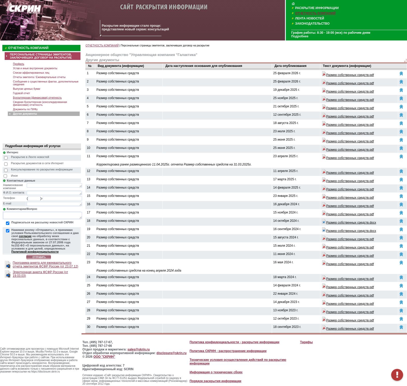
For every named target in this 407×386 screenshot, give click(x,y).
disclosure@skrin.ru (172, 353)
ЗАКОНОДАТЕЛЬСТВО (312, 23)
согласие (25, 236)
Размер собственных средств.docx (351, 222)
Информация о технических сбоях (215, 372)
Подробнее (299, 36)
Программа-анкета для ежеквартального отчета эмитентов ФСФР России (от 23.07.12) (45, 264)
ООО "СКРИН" (104, 357)
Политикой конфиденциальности (35, 251)
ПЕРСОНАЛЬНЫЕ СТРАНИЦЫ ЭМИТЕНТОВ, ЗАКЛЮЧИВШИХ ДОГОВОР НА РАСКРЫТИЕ (41, 56)
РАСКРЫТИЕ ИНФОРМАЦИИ (317, 8)
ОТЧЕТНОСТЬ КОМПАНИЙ (315, 13)
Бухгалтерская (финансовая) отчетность (37, 97)
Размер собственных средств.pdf (350, 75)
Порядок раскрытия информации (215, 381)
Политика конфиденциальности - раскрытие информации (234, 342)
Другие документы (25, 113)
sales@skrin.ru (138, 349)
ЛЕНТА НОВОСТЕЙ (309, 18)
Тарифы (306, 342)
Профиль (18, 64)
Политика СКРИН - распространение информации (227, 351)
